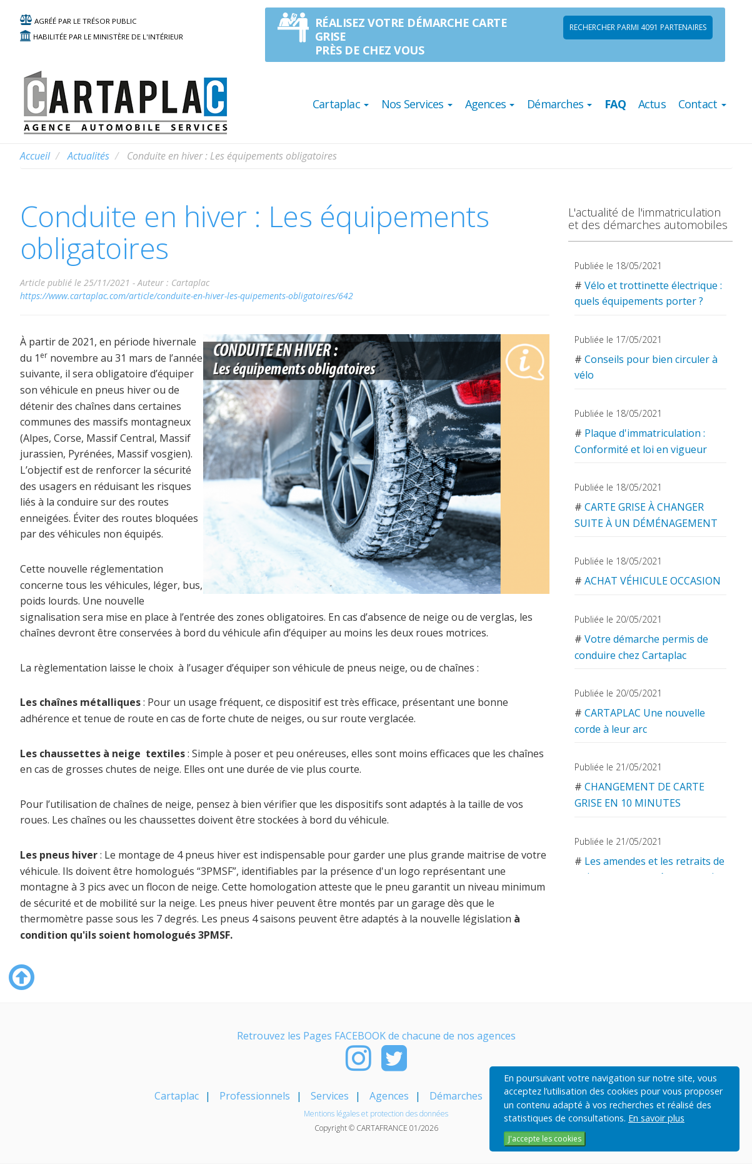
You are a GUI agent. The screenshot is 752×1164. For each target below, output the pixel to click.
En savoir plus (656, 1118)
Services (330, 1096)
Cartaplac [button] (341, 103)
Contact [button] (702, 103)
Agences (389, 1096)
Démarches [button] (559, 103)
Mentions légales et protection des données (376, 1113)
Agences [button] (490, 103)
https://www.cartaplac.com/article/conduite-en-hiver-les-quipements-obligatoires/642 (186, 296)
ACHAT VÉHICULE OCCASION (652, 581)
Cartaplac (176, 1096)
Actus (652, 103)
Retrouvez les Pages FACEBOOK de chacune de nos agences (376, 1036)
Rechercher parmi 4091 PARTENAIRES (637, 27)
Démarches (456, 1096)
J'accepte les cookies (544, 1138)
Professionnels (254, 1096)
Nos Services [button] (417, 103)
